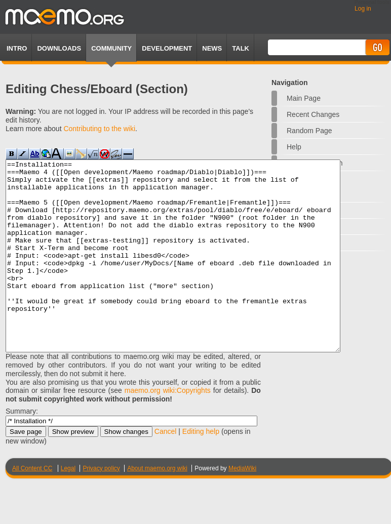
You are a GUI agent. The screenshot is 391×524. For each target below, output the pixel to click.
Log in (363, 8)
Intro (17, 48)
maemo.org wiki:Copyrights (168, 428)
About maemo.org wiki (157, 506)
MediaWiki (242, 506)
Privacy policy (101, 506)
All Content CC (32, 506)
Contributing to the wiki (99, 129)
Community (111, 48)
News (212, 48)
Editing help (200, 469)
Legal (68, 506)
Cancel (165, 469)
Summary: (22, 449)
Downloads (59, 48)
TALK (240, 48)
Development (167, 48)
